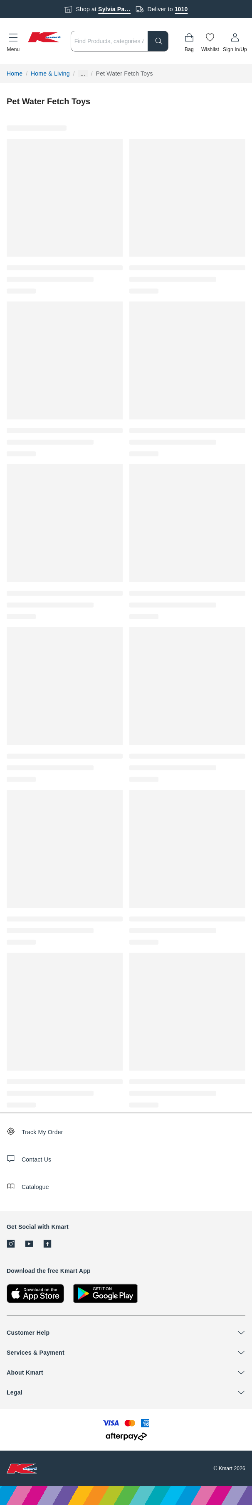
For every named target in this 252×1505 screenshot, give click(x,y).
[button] (13, 41)
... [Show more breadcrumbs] (83, 74)
